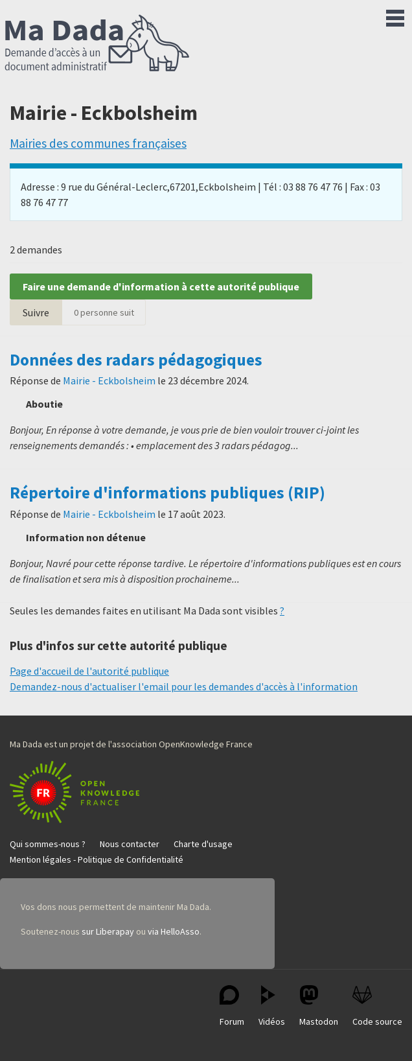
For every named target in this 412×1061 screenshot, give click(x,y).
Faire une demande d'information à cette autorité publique (161, 286)
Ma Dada (97, 44)
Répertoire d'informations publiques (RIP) (167, 492)
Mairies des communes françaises (98, 143)
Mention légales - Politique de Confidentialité (96, 859)
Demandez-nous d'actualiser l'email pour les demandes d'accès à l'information (184, 686)
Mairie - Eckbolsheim (109, 380)
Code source (377, 1006)
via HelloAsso (174, 931)
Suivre (36, 312)
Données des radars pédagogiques (136, 359)
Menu (395, 15)
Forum (232, 1006)
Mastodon (318, 1006)
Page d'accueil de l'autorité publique (89, 670)
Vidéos (271, 1006)
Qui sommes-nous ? (48, 844)
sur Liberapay (108, 931)
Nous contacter (129, 844)
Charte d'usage (203, 844)
